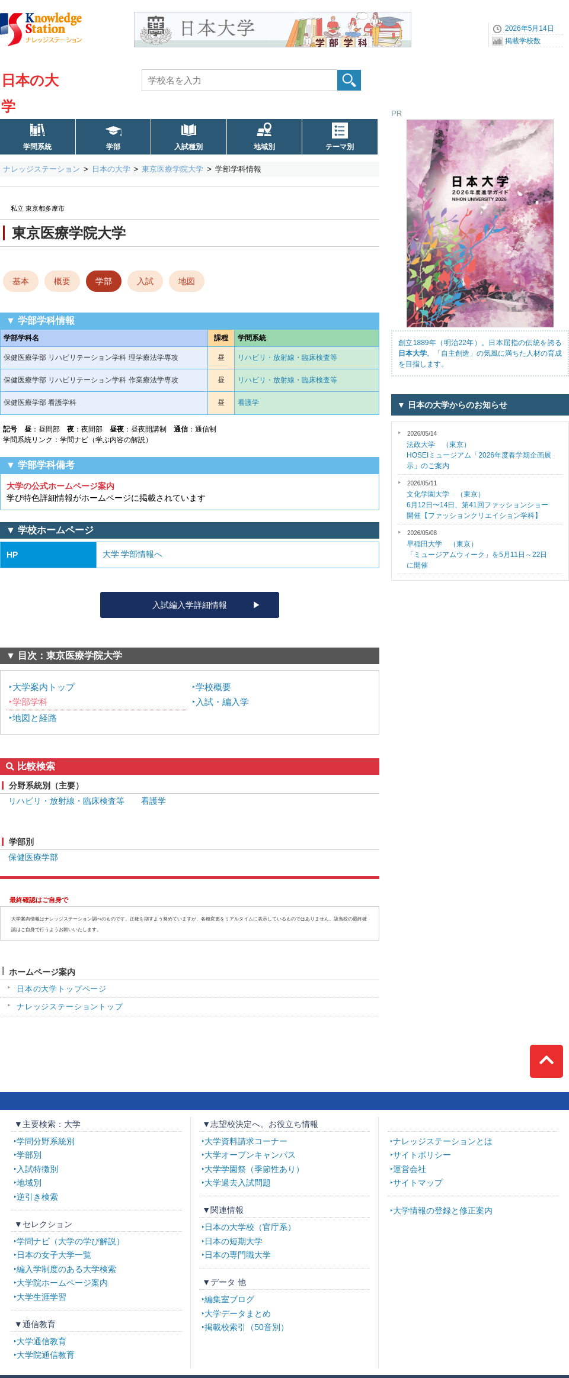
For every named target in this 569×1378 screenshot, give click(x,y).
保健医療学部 (33, 857)
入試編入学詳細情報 (189, 605)
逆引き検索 (37, 1197)
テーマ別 (339, 147)
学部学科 (30, 702)
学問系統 (37, 147)
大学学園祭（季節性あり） (254, 1169)
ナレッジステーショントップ (70, 1006)
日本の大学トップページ (62, 988)
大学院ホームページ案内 (62, 1282)
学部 (113, 147)
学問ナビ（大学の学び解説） (70, 1241)
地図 (186, 281)
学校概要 (213, 687)
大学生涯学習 (41, 1297)
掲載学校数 (523, 41)
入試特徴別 (37, 1169)
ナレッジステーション (41, 169)
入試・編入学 (222, 702)
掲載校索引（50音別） (246, 1327)
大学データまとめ (237, 1313)
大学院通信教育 (46, 1355)
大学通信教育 (41, 1341)
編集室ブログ (229, 1299)
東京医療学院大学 (172, 169)
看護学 (248, 402)
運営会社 (409, 1169)
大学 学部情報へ (133, 554)
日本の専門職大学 (237, 1255)
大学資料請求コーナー (245, 1141)
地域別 (264, 147)
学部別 (29, 1155)
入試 (145, 281)
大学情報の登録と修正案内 (443, 1210)
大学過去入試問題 (237, 1182)
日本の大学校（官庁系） (250, 1227)
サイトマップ (418, 1182)
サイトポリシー (422, 1155)
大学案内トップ (43, 687)
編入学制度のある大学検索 (66, 1269)
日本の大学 (111, 169)
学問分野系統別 (46, 1141)
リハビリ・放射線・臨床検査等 (287, 357)
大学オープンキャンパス (250, 1155)
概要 (62, 281)
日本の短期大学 (233, 1241)
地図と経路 (34, 718)
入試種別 (188, 147)
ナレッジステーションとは (443, 1141)
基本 (20, 281)
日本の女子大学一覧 (54, 1255)
